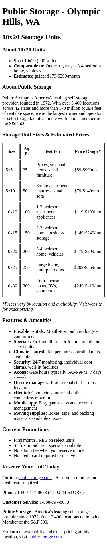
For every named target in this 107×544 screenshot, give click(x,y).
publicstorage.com (35, 477)
